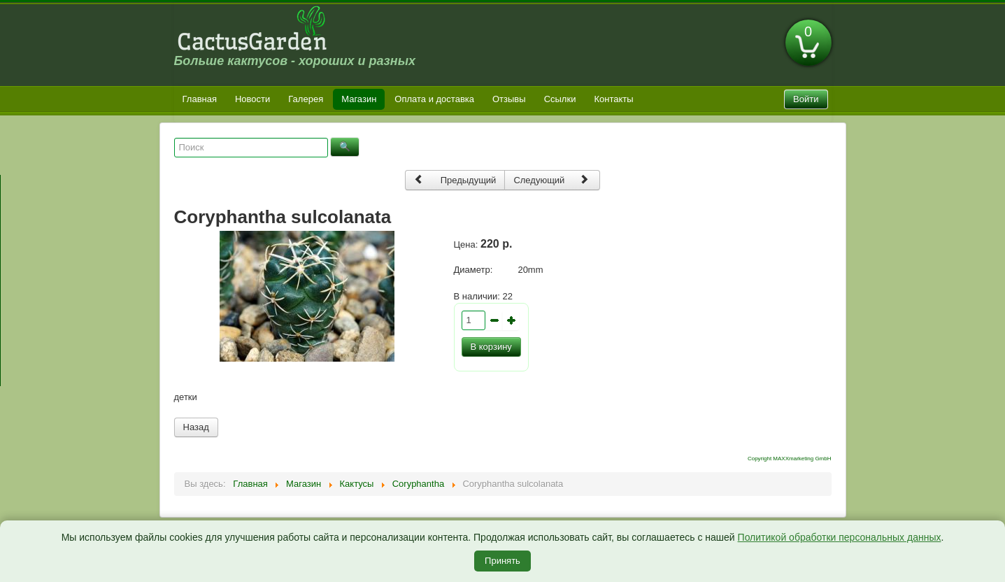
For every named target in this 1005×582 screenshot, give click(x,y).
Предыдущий (455, 179)
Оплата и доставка (434, 99)
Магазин (358, 99)
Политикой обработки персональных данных (839, 537)
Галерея (305, 99)
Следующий (551, 179)
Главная (200, 99)
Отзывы (509, 99)
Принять (502, 560)
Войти (805, 99)
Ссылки (560, 99)
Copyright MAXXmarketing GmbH (790, 458)
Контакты (613, 99)
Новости (252, 99)
